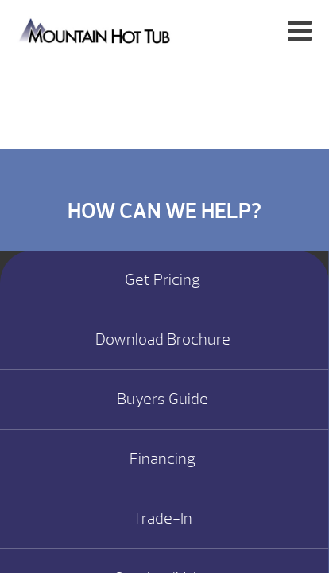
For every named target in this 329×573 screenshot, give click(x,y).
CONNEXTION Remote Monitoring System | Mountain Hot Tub (96, 30)
